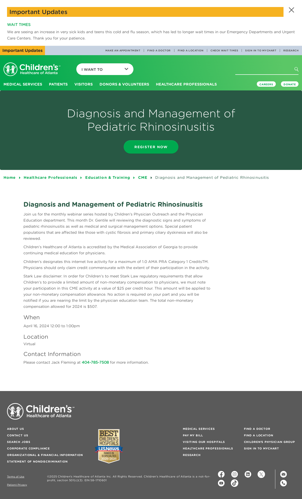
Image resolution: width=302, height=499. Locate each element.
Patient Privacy (17, 484)
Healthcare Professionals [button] (186, 84)
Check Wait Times (224, 50)
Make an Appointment (122, 50)
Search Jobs (18, 442)
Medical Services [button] (23, 84)
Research (290, 50)
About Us (15, 429)
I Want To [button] (104, 69)
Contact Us (17, 435)
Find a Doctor (159, 50)
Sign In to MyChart (260, 50)
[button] (291, 10)
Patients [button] (58, 84)
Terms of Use (15, 476)
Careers (266, 84)
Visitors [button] (83, 84)
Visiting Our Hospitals (204, 442)
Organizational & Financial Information (45, 455)
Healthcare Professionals (208, 448)
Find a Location (191, 50)
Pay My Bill (193, 435)
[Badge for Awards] (109, 446)
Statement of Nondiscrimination (37, 461)
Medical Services (199, 429)
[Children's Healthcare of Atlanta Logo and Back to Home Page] (32, 69)
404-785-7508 (95, 362)
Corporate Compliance (28, 448)
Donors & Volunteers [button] (124, 84)
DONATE (290, 84)
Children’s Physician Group (269, 442)
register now (151, 147)
